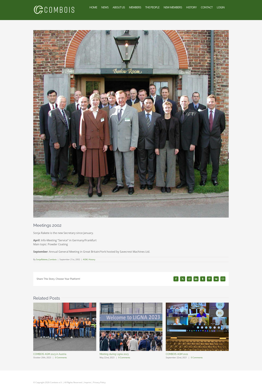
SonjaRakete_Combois (46, 259)
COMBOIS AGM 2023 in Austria (49, 354)
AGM (85, 259)
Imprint (87, 382)
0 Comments (61, 357)
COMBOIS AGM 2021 (177, 354)
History (92, 259)
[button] (35, 330)
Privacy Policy (99, 382)
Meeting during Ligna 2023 (114, 354)
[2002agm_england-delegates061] (131, 124)
